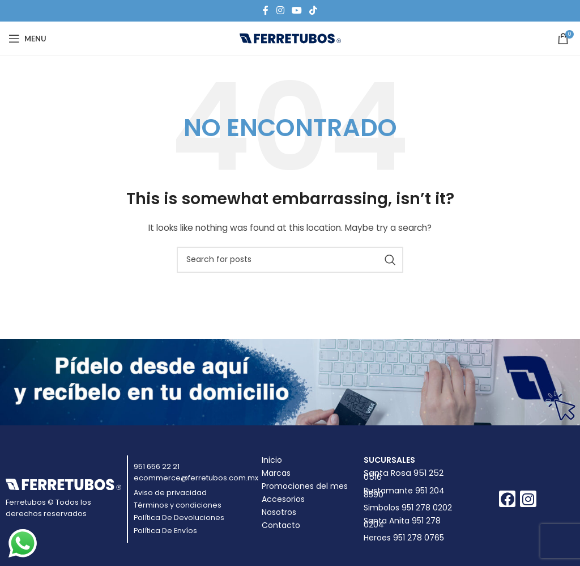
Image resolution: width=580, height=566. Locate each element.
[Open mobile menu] (27, 38)
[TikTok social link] (313, 10)
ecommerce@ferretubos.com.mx (196, 478)
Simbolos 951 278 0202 (408, 507)
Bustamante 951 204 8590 (404, 492)
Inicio (272, 460)
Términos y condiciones (177, 505)
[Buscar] (290, 260)
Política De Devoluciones (179, 517)
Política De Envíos (165, 530)
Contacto (281, 525)
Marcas (276, 473)
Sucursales (389, 460)
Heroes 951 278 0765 (404, 537)
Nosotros (279, 512)
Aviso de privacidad (170, 492)
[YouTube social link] (296, 10)
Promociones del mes (305, 486)
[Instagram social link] (280, 10)
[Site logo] (290, 38)
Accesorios (283, 499)
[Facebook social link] (265, 10)
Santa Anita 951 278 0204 (402, 522)
